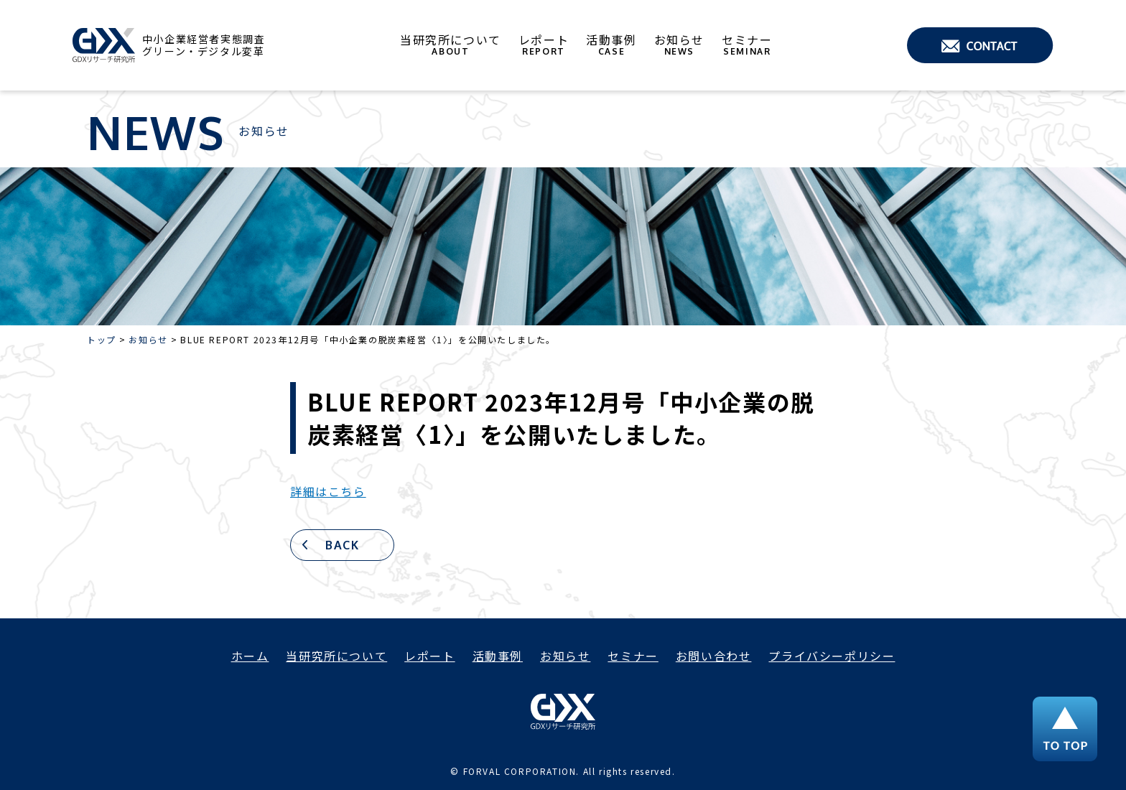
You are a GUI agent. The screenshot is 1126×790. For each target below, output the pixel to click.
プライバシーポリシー (831, 655)
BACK (342, 545)
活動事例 (611, 45)
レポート (543, 45)
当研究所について (450, 45)
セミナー (747, 45)
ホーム (250, 655)
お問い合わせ (714, 655)
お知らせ (679, 45)
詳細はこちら (328, 491)
